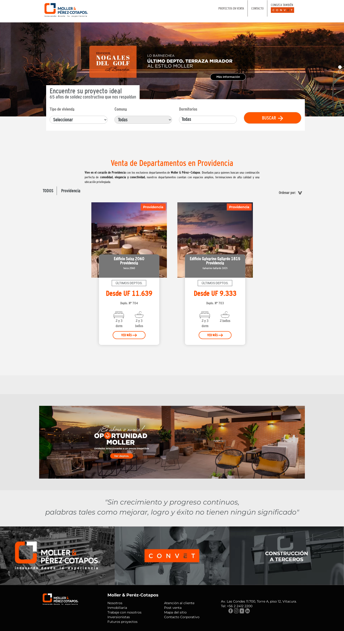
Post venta (173, 608)
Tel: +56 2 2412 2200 (236, 606)
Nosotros (114, 603)
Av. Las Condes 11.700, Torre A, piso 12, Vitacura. (259, 601)
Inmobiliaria (117, 608)
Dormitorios (188, 109)
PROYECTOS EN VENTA (231, 8)
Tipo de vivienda (62, 109)
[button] (340, 67)
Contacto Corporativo (182, 617)
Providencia (70, 190)
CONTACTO (257, 8)
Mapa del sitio (175, 612)
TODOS (48, 190)
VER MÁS (129, 335)
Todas (186, 119)
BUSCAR (272, 118)
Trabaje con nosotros (124, 612)
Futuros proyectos (122, 622)
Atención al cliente (179, 603)
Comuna (120, 109)
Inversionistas (118, 617)
